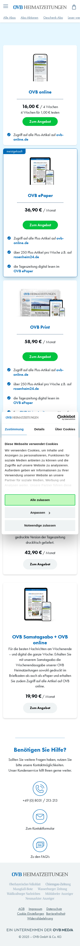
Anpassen (40, 512)
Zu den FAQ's (40, 848)
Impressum (35, 909)
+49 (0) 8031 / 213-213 (40, 792)
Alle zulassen (40, 499)
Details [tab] (39, 429)
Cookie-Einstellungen (30, 914)
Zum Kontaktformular (40, 820)
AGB (21, 909)
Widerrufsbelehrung (40, 918)
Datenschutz (54, 909)
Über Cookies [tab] (65, 429)
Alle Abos (9, 17)
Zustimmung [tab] (14, 429)
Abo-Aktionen (29, 17)
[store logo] (40, 7)
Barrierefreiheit (55, 914)
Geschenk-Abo (53, 17)
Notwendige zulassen (40, 525)
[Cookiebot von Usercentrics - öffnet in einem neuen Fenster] (57, 417)
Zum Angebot (40, 121)
